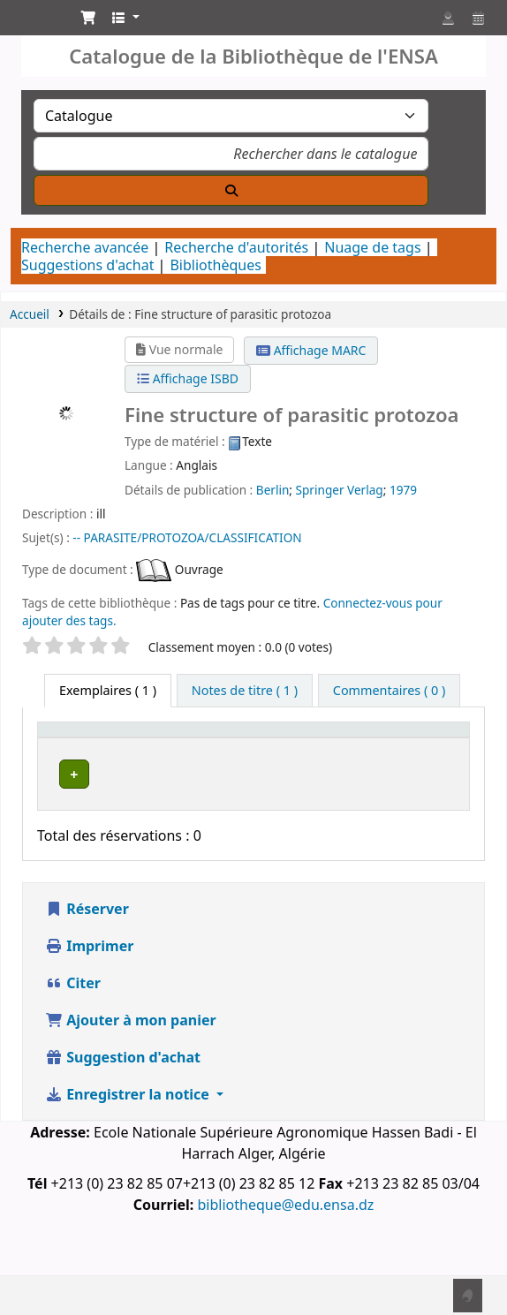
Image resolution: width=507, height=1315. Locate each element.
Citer (73, 1034)
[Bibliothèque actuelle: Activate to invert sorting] (202, 755)
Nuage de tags (372, 247)
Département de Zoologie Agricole (196, 823)
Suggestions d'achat (87, 265)
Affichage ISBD (187, 378)
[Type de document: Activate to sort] (89, 755)
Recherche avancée (84, 247)
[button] (88, 17)
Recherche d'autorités (236, 247)
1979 (403, 489)
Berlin (273, 489)
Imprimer (89, 997)
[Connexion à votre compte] (448, 17)
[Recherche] (231, 190)
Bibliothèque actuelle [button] (189, 764)
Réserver (87, 960)
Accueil (29, 314)
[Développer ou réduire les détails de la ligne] (433, 825)
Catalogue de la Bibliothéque (32, 22)
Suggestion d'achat (123, 1108)
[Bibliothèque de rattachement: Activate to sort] (331, 755)
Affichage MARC (311, 350)
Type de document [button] (77, 764)
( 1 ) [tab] (107, 690)
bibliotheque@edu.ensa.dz (285, 1256)
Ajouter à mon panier (130, 1071)
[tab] (245, 690)
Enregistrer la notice (129, 1145)
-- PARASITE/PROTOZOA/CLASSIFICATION (186, 537)
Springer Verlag (339, 489)
